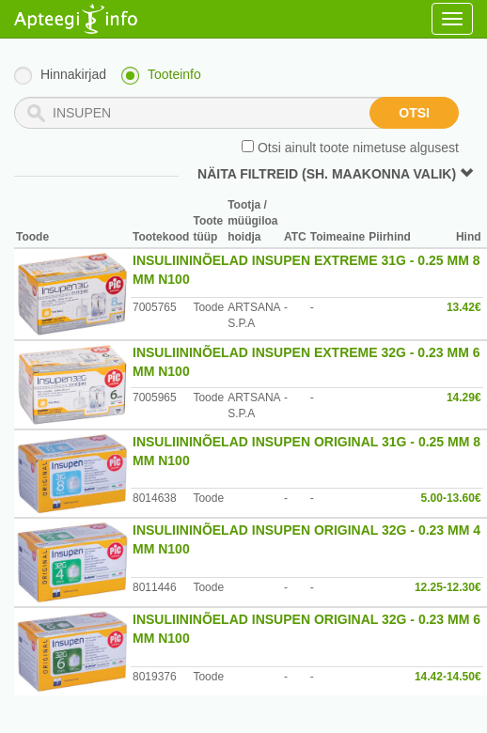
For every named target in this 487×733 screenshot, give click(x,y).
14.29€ (464, 397)
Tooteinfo (174, 74)
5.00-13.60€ (451, 498)
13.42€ (464, 307)
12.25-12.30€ (448, 587)
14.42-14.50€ (448, 676)
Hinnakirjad (73, 74)
